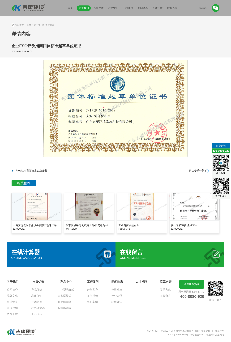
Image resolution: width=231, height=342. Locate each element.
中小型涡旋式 (66, 289)
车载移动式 (64, 308)
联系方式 (165, 289)
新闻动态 (143, 8)
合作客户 (92, 289)
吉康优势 (98, 8)
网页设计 (209, 334)
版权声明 (219, 330)
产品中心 (113, 8)
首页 (70, 8)
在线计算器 (38, 308)
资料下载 (12, 314)
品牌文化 (12, 295)
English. (203, 8)
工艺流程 (36, 314)
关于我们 (84, 8)
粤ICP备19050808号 (177, 334)
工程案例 (128, 8)
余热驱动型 (64, 301)
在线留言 (165, 295)
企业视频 (12, 308)
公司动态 (116, 289)
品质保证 (36, 295)
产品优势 (36, 289)
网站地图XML (197, 334)
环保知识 (116, 301)
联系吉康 (172, 8)
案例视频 (92, 295)
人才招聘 (157, 8)
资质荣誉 (49, 25)
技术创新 (36, 301)
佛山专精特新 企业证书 (184, 225)
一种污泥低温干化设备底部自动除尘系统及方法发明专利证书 (47, 225)
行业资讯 (116, 295)
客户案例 (92, 301)
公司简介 (12, 289)
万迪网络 (219, 334)
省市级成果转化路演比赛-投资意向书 (87, 225)
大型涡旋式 (64, 295)
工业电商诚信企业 (128, 225)
